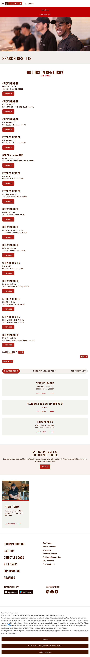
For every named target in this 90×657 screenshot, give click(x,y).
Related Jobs (11, 371)
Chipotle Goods (14, 557)
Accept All (45, 639)
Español (45, 10)
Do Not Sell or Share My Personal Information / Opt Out (45, 646)
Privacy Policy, (61, 628)
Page (4, 352)
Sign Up (46, 466)
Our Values (47, 543)
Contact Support (15, 544)
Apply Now (41, 393)
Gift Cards (10, 564)
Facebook (56, 591)
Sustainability (49, 564)
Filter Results (45, 76)
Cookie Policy (29, 628)
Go (20, 352)
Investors (47, 550)
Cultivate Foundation (52, 557)
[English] (45, 15)
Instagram (47, 591)
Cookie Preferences (45, 652)
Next (83, 357)
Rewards (9, 578)
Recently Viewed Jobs (44, 371)
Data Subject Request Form (53, 615)
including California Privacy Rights (12, 631)
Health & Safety (50, 553)
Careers (29, 4)
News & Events (49, 546)
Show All (6, 361)
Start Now (12, 507)
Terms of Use (67, 631)
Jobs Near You (78, 371)
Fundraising (12, 571)
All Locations (48, 560)
